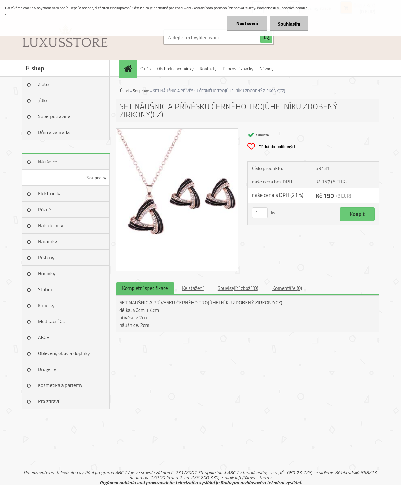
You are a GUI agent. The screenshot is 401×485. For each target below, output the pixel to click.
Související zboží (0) (238, 288)
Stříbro (45, 289)
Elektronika (49, 193)
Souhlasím (289, 24)
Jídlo (42, 100)
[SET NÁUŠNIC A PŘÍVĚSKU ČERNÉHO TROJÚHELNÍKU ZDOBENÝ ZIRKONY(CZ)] (177, 131)
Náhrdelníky (50, 225)
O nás (145, 68)
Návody (266, 68)
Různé (44, 209)
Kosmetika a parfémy (60, 385)
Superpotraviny (54, 116)
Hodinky (46, 273)
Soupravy (96, 177)
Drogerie (47, 369)
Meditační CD (52, 321)
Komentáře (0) (287, 288)
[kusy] (260, 212)
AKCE (43, 337)
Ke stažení (193, 288)
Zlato (43, 84)
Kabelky (46, 305)
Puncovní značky (238, 68)
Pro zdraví (48, 401)
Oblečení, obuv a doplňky (64, 353)
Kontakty (208, 68)
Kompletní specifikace (145, 288)
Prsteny (46, 257)
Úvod (124, 91)
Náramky (47, 241)
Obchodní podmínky (175, 68)
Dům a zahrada (54, 132)
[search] (266, 38)
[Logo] (65, 37)
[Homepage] (130, 68)
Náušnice (47, 161)
